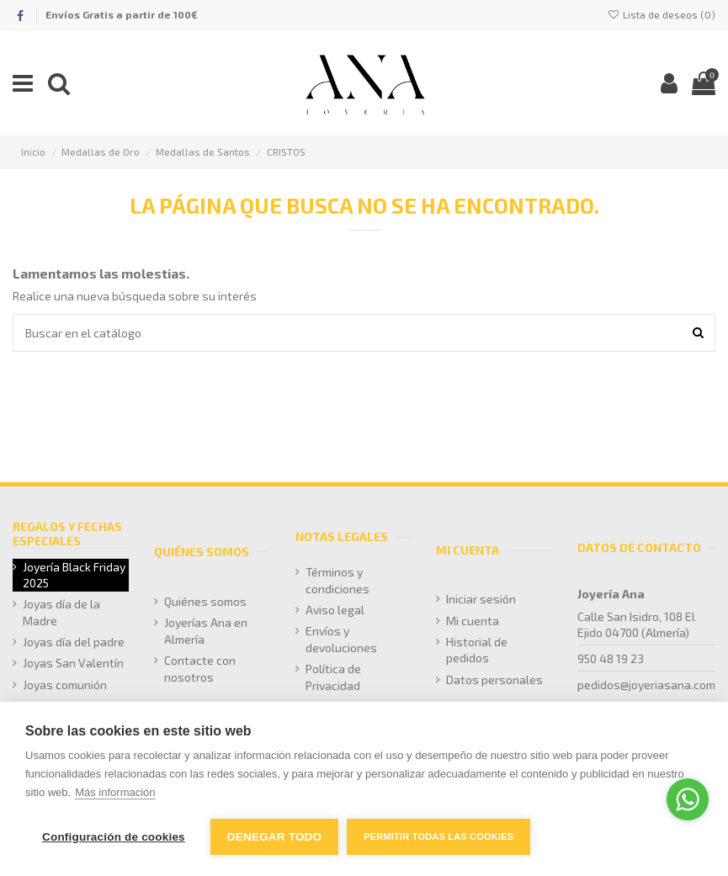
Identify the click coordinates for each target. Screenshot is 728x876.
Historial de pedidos (476, 650)
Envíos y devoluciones (341, 639)
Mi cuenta (472, 620)
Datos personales (494, 679)
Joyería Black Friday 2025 (74, 575)
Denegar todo (274, 837)
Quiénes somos (205, 601)
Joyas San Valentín (73, 663)
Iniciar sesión (481, 599)
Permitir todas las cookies (438, 836)
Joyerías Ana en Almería (205, 630)
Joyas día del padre (74, 641)
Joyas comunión (65, 684)
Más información (115, 792)
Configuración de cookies (113, 837)
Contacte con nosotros (200, 668)
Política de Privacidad (333, 677)
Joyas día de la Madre (61, 612)
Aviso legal (335, 610)
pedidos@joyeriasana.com (646, 684)
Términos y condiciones (337, 580)
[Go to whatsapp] (688, 799)
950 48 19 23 (610, 658)
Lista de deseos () (661, 14)
